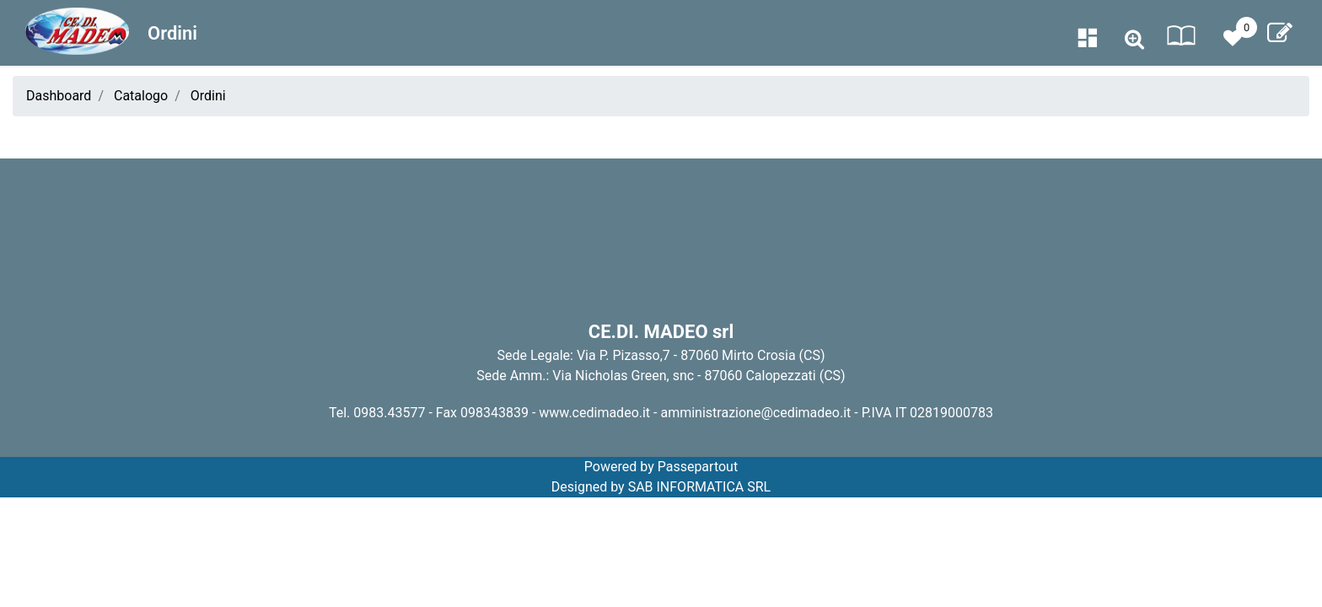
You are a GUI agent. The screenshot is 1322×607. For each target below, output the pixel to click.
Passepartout (698, 467)
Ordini (208, 96)
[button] (1134, 40)
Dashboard (58, 96)
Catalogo (141, 96)
